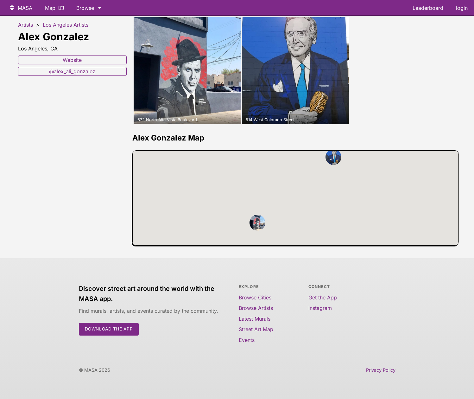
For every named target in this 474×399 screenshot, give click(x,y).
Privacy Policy (380, 370)
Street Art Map (256, 329)
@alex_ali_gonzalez (72, 71)
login (462, 8)
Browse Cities (255, 297)
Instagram (320, 308)
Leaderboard (428, 8)
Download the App (109, 328)
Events (247, 340)
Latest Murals (254, 319)
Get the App (322, 297)
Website (72, 60)
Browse (89, 8)
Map (54, 8)
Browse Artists (256, 308)
